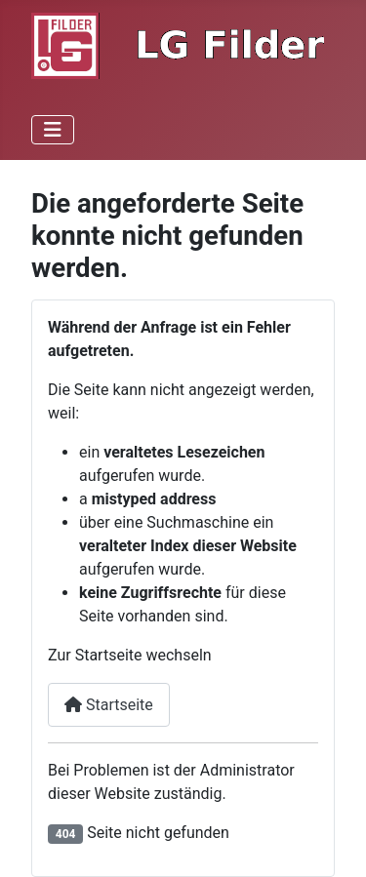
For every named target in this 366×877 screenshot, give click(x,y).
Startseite (108, 705)
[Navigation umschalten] (52, 129)
